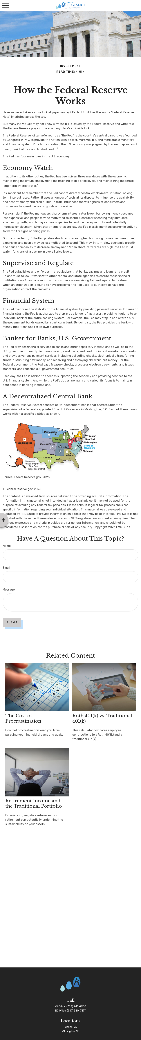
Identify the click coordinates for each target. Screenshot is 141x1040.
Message (9, 589)
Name (7, 546)
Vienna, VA (70, 1027)
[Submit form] (12, 622)
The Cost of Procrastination (23, 718)
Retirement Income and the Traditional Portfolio (33, 803)
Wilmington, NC (70, 1031)
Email (6, 567)
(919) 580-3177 (76, 1010)
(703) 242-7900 (76, 1006)
